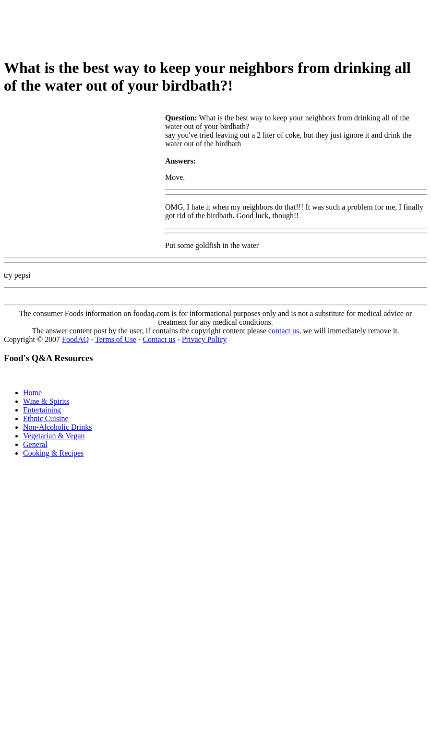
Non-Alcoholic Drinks (57, 427)
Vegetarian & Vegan (54, 436)
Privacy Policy (204, 339)
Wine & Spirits (46, 401)
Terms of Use (115, 339)
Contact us (159, 339)
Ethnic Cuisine (46, 418)
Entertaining (42, 410)
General (35, 444)
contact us (283, 331)
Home (32, 392)
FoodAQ (75, 339)
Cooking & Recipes (53, 453)
